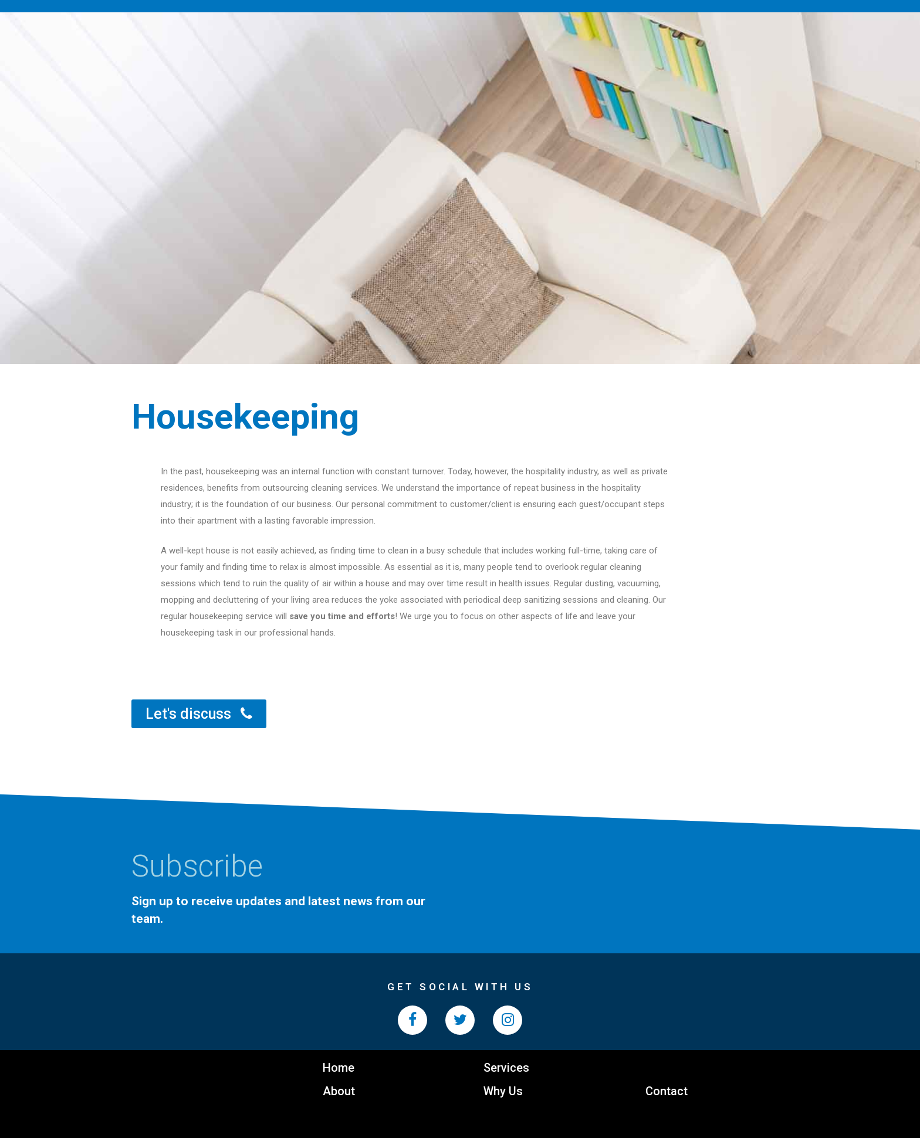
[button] (198, 713)
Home (338, 1068)
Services (506, 1068)
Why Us (503, 1091)
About (339, 1091)
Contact (666, 1091)
